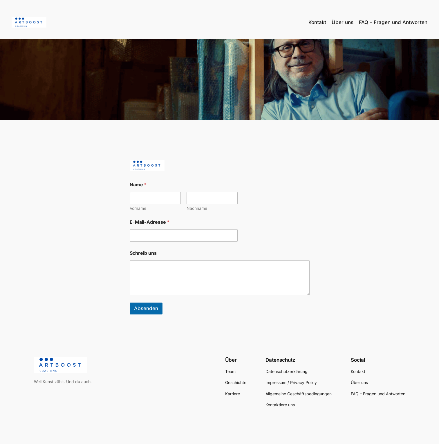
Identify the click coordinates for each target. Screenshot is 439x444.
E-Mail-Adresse (149, 222)
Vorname (138, 208)
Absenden (146, 308)
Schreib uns (143, 253)
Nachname (197, 208)
